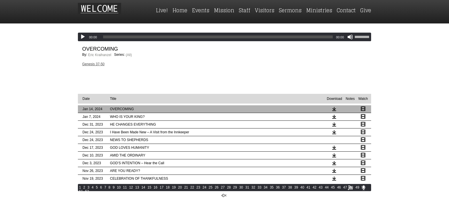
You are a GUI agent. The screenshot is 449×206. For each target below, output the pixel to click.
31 (247, 187)
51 (81, 191)
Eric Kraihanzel (99, 55)
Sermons (290, 10)
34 (265, 187)
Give (365, 10)
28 (229, 187)
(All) (129, 55)
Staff (244, 10)
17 (162, 187)
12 (131, 187)
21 (186, 187)
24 (204, 187)
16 (155, 187)
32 (253, 187)
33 (259, 187)
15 (149, 187)
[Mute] (350, 37)
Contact (346, 10)
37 (284, 187)
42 (314, 187)
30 (241, 187)
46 (339, 187)
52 (87, 191)
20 (180, 187)
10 (119, 187)
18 (168, 187)
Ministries (319, 10)
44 (326, 187)
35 (271, 187)
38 (290, 187)
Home (179, 10)
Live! (162, 10)
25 (210, 187)
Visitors (264, 10)
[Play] (83, 37)
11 (125, 187)
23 (198, 187)
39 (296, 187)
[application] (224, 37)
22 (192, 187)
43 (320, 187)
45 (333, 187)
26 (216, 187)
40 (302, 187)
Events (200, 10)
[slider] (218, 36)
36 (278, 187)
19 (174, 187)
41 (308, 187)
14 (143, 187)
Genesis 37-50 (93, 64)
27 (222, 187)
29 (235, 187)
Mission (224, 10)
